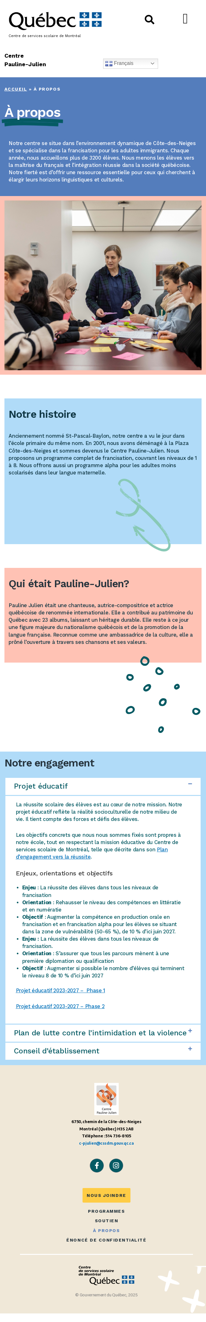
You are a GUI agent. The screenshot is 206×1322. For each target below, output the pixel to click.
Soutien (106, 1220)
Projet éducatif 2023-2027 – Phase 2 (60, 1006)
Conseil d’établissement (56, 1050)
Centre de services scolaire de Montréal (45, 36)
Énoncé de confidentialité (106, 1240)
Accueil (15, 89)
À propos (106, 1230)
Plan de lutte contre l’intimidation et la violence (100, 1032)
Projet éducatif (41, 786)
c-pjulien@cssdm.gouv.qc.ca (106, 1143)
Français (119, 63)
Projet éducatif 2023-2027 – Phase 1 (60, 991)
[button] (185, 19)
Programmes (106, 1211)
